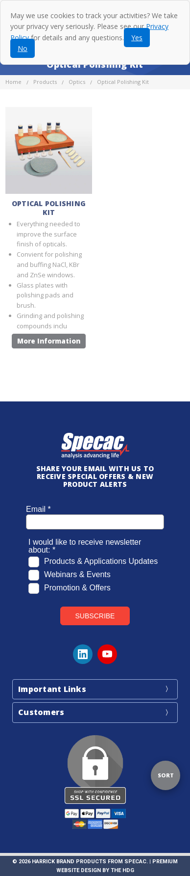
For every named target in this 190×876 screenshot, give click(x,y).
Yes (136, 37)
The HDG (122, 870)
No (22, 48)
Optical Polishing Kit (49, 208)
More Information (48, 341)
